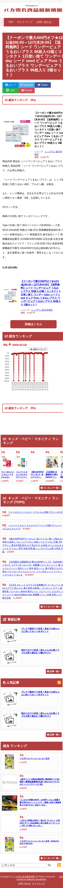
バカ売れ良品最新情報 (24, 876)
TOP (10, 22)
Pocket (27, 90)
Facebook (26, 85)
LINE (10, 90)
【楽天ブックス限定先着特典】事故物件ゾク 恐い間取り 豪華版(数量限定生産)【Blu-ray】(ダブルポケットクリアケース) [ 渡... (40, 781)
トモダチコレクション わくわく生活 (34, 758)
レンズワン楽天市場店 (42, 310)
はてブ (10, 85)
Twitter (43, 85)
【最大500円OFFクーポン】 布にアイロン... (37, 474)
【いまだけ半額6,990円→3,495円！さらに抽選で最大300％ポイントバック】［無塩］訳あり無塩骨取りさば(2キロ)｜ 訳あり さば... (40, 802)
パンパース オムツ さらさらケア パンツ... (21, 474)
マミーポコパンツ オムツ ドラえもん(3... (7, 474)
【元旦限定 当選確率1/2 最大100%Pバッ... (52, 474)
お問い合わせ (44, 22)
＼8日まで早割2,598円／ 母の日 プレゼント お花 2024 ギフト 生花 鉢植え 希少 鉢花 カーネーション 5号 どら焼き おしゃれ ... (40, 823)
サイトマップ (25, 22)
